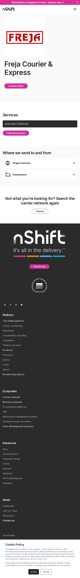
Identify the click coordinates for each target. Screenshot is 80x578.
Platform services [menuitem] (12, 345)
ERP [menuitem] (5, 411)
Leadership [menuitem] (8, 505)
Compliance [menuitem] (9, 340)
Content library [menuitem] (10, 453)
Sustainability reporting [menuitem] (14, 335)
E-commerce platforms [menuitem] (15, 406)
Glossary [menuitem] (7, 468)
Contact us (39, 266)
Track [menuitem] (6, 364)
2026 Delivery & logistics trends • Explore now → (37, 2)
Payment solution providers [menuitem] (17, 421)
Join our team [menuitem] (10, 510)
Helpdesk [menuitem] (7, 483)
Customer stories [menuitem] (11, 458)
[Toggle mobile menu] (74, 9)
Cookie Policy (42, 559)
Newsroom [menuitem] (8, 515)
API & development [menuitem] (13, 478)
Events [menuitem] (6, 463)
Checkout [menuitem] (8, 354)
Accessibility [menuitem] (9, 535)
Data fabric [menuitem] (8, 330)
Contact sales (16, 85)
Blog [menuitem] (5, 449)
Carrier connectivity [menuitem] (13, 325)
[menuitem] (40, 314)
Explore (40, 211)
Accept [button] (34, 571)
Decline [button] (46, 571)
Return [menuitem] (6, 369)
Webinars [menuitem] (7, 473)
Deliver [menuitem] (6, 359)
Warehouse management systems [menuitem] (20, 416)
